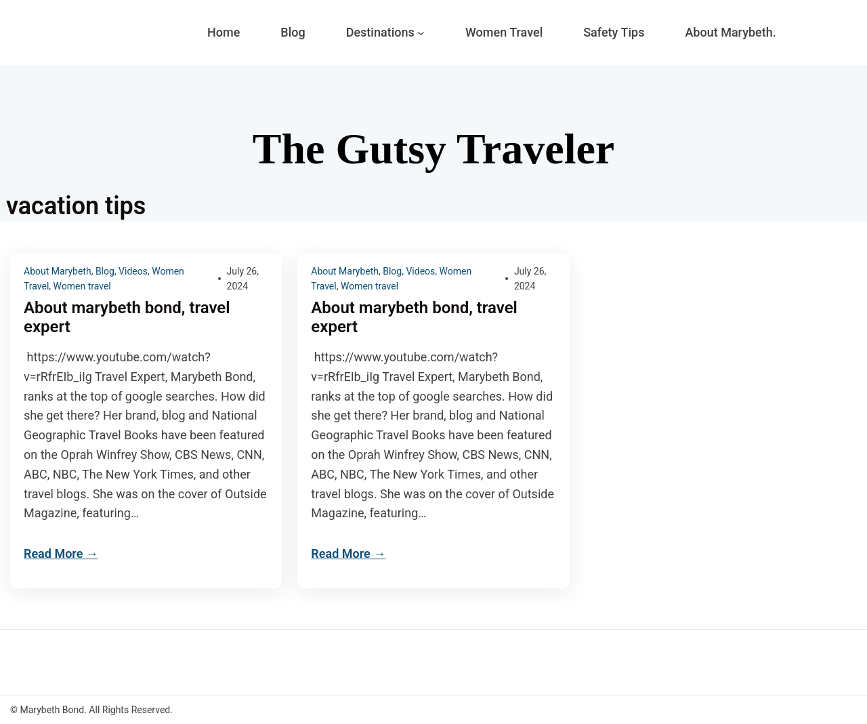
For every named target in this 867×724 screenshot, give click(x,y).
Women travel (82, 286)
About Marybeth (57, 271)
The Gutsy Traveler (433, 149)
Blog (105, 271)
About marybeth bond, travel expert (127, 317)
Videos (133, 271)
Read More (53, 553)
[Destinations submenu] (421, 33)
